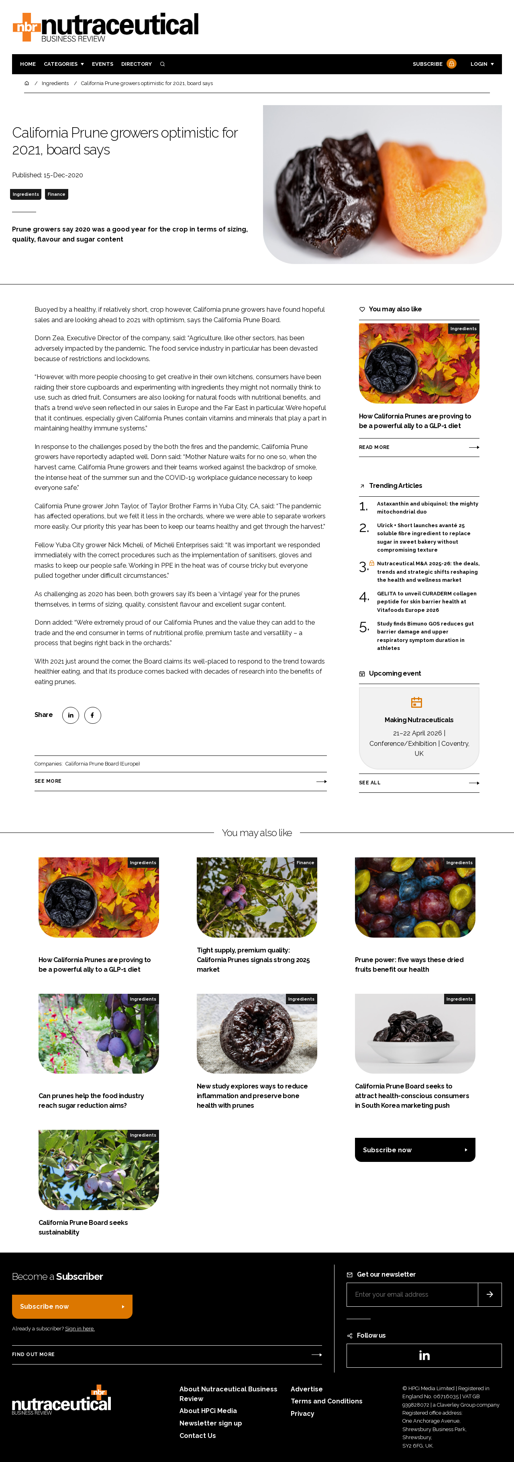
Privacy (302, 1413)
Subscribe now (387, 1150)
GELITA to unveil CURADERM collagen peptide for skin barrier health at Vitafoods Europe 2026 (427, 602)
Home (28, 64)
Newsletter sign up (210, 1423)
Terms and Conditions (327, 1401)
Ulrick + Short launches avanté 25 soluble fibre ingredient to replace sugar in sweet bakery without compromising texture (424, 538)
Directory (136, 64)
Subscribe (434, 64)
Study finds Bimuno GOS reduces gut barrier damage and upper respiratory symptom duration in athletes (425, 636)
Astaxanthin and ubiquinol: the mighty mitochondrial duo (427, 508)
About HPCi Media (208, 1411)
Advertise (307, 1389)
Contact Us (197, 1436)
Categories (61, 64)
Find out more (33, 1354)
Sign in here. (80, 1329)
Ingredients (26, 194)
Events (102, 64)
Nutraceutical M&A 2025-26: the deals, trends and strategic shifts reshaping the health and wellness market (428, 572)
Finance (56, 194)
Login (479, 64)
